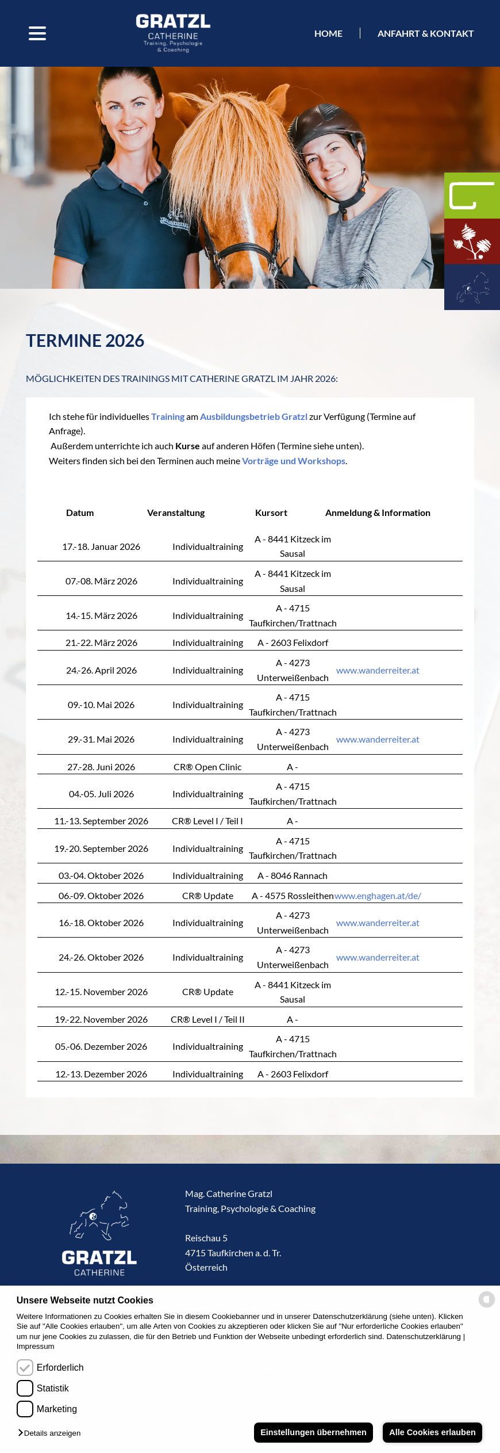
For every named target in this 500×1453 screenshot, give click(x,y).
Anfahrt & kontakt (426, 33)
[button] (52, 1433)
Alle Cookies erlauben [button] (432, 1432)
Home (328, 33)
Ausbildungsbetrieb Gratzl (253, 416)
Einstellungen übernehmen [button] (313, 1432)
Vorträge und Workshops (293, 460)
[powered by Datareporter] (487, 1306)
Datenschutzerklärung (423, 1336)
